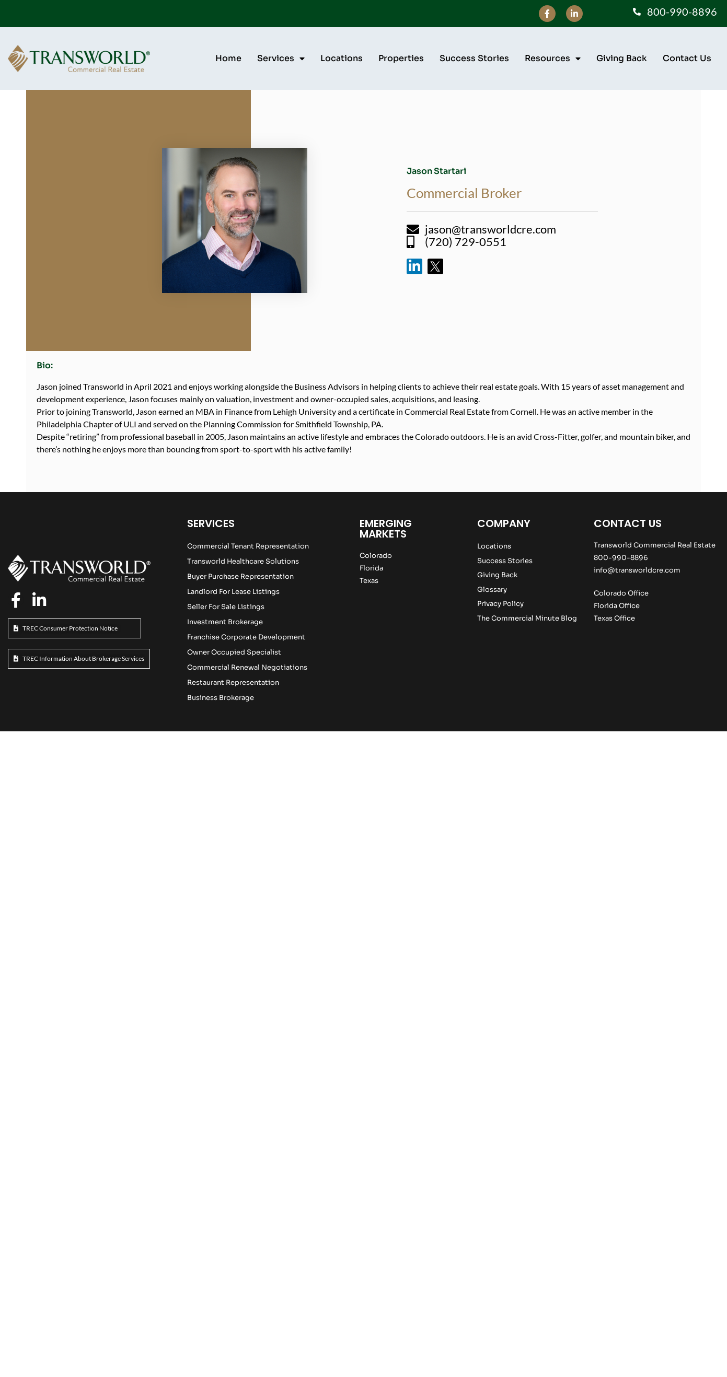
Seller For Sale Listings (225, 606)
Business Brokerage (220, 697)
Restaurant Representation (233, 682)
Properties (401, 58)
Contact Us (687, 58)
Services (281, 58)
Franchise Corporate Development (246, 637)
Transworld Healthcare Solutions (243, 561)
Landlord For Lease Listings (233, 591)
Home (228, 58)
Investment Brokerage (225, 621)
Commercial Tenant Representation (248, 546)
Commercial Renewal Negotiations (247, 667)
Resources (553, 58)
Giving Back (621, 58)
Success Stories (474, 58)
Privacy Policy (500, 603)
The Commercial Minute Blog (527, 618)
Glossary (492, 589)
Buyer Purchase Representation (240, 576)
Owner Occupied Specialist (234, 652)
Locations (341, 58)
